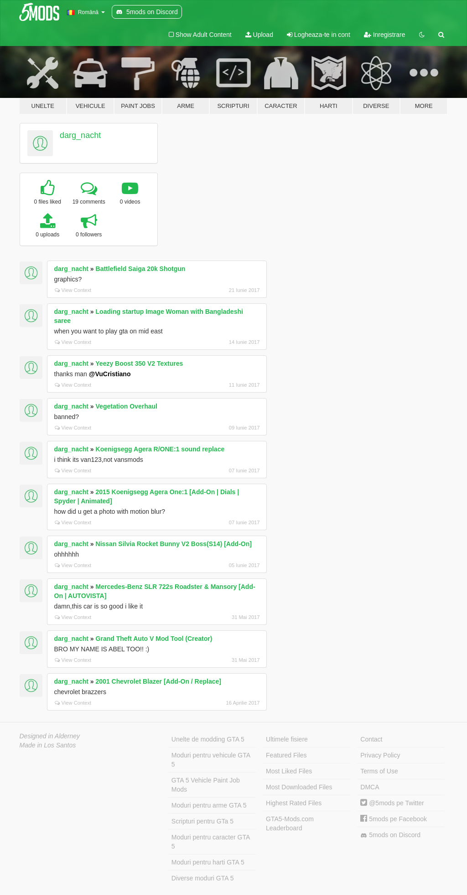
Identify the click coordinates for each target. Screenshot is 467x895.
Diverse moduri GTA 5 (202, 878)
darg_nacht (80, 135)
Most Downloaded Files (299, 787)
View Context (73, 290)
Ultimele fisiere (287, 739)
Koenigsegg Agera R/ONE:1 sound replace (160, 449)
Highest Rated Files (294, 803)
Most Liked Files (289, 771)
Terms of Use (379, 771)
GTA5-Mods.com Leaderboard (290, 823)
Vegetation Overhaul (126, 406)
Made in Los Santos (48, 745)
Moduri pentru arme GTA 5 (209, 805)
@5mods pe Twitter (392, 803)
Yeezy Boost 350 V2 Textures (139, 363)
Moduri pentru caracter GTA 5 (210, 842)
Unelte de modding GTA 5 (207, 739)
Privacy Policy (380, 755)
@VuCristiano (110, 374)
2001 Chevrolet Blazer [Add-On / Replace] (158, 681)
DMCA (369, 787)
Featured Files (286, 755)
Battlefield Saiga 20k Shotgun (141, 268)
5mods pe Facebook (393, 819)
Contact (371, 739)
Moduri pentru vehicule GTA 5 (210, 760)
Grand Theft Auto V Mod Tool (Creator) (154, 638)
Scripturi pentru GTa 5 (202, 821)
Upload (259, 34)
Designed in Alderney (50, 736)
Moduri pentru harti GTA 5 (207, 862)
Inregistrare (384, 34)
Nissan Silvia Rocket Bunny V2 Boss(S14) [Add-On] (174, 543)
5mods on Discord (390, 835)
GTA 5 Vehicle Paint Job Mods (205, 785)
